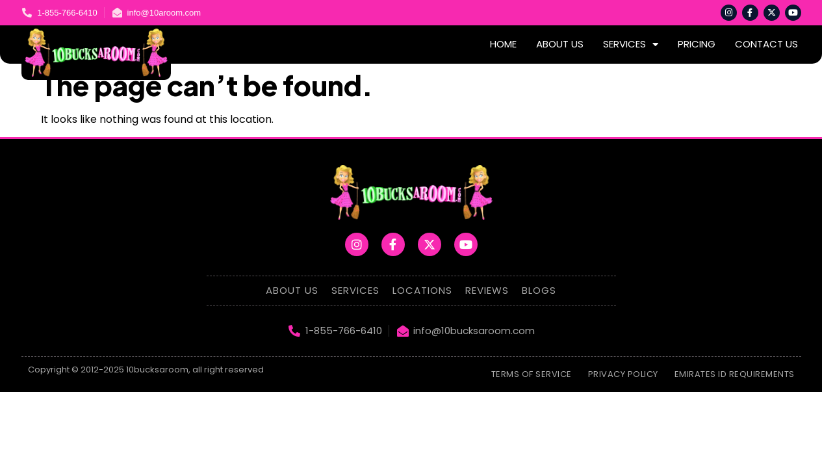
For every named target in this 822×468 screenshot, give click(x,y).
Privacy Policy (623, 374)
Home (503, 44)
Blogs (539, 290)
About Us (560, 44)
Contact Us (766, 44)
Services (630, 44)
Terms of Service (531, 374)
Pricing (696, 44)
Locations (422, 290)
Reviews (487, 290)
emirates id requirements (734, 374)
